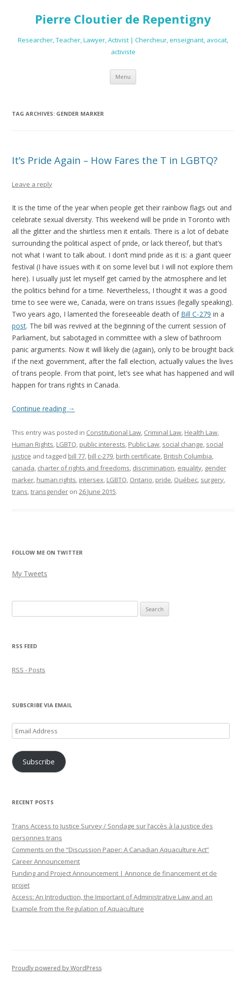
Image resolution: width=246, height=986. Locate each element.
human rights (56, 479)
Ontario (141, 479)
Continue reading (43, 408)
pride (163, 479)
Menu (123, 76)
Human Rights (32, 444)
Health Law (200, 432)
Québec (186, 479)
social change (182, 444)
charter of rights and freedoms (83, 467)
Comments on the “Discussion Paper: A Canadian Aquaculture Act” (110, 849)
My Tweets (29, 573)
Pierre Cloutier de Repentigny (123, 19)
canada (23, 467)
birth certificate (138, 456)
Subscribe (39, 761)
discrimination (154, 467)
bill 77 (76, 456)
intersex (91, 479)
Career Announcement (46, 861)
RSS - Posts (28, 669)
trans (20, 491)
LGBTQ (66, 444)
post (19, 325)
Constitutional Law (113, 432)
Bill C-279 (196, 314)
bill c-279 (100, 456)
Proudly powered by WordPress (57, 968)
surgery (212, 479)
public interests (102, 444)
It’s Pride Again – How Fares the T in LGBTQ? (114, 160)
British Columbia (188, 456)
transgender (49, 491)
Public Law (143, 444)
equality (189, 467)
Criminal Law (162, 432)
